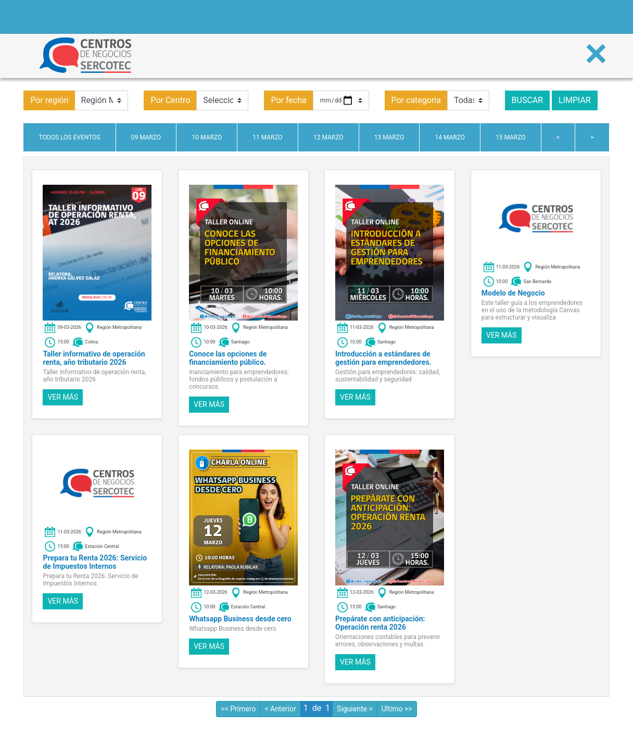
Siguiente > (355, 709)
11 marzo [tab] (267, 137)
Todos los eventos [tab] (69, 137)
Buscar (527, 100)
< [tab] (558, 137)
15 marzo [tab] (511, 137)
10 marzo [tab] (207, 137)
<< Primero (238, 709)
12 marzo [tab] (328, 137)
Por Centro (170, 100)
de (316, 708)
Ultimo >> (397, 709)
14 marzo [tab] (450, 137)
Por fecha (288, 100)
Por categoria (416, 100)
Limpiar (575, 100)
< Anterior (280, 709)
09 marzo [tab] (146, 137)
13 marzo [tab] (389, 137)
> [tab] (591, 137)
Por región (49, 100)
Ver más (62, 397)
